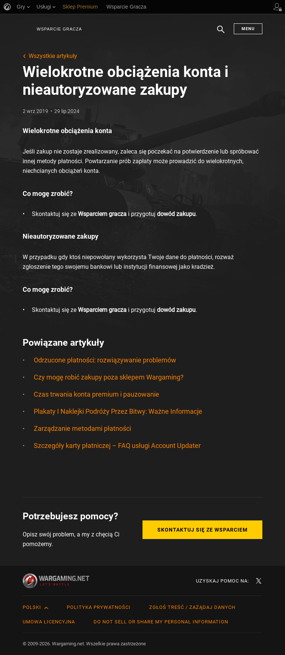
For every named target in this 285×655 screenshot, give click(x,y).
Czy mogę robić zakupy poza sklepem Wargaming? (109, 377)
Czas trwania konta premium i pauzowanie (96, 394)
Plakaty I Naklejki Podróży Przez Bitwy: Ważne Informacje (118, 411)
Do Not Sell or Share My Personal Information (161, 622)
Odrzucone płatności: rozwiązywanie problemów (105, 360)
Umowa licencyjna (49, 622)
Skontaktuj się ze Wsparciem (202, 530)
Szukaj (220, 33)
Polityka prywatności (99, 607)
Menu (248, 28)
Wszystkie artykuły (53, 55)
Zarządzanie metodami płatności (82, 428)
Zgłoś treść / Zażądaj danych (192, 607)
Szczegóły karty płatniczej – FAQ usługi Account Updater (117, 445)
